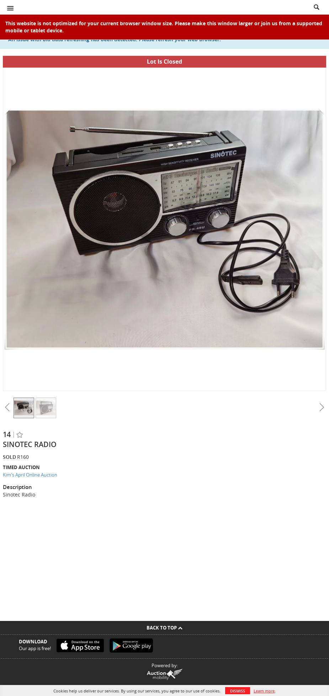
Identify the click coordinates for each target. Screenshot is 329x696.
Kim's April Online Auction (30, 475)
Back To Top (164, 628)
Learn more (264, 691)
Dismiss (237, 691)
